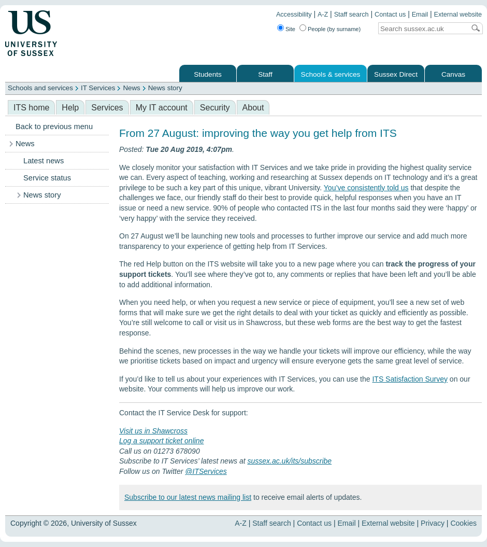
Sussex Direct (396, 74)
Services (107, 107)
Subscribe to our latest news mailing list (187, 497)
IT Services (98, 88)
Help (70, 107)
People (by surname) (334, 29)
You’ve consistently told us (366, 188)
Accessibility (294, 14)
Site (290, 29)
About (253, 107)
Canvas (453, 74)
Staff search (351, 14)
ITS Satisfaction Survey (410, 379)
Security (215, 107)
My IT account (162, 107)
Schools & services (331, 74)
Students (208, 74)
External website (458, 14)
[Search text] (421, 29)
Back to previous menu (54, 126)
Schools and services (40, 88)
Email (420, 14)
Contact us (390, 14)
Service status (47, 178)
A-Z (323, 14)
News (131, 88)
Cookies (463, 523)
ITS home (31, 107)
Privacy (433, 523)
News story (165, 88)
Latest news (43, 161)
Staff (265, 74)
